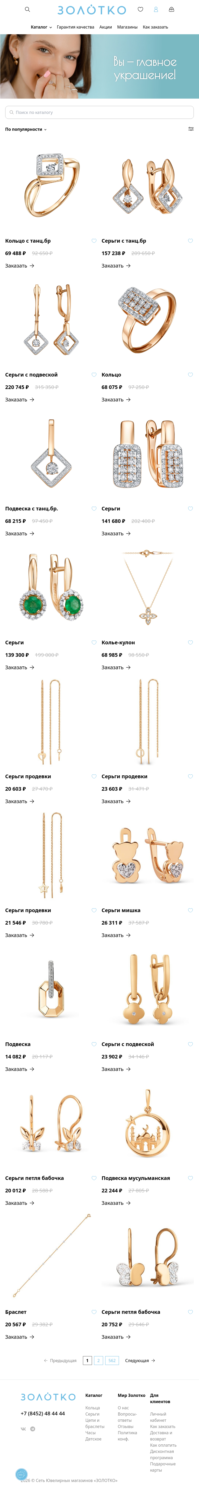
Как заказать (155, 27)
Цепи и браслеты (95, 1423)
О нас (123, 1408)
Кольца (93, 1408)
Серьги (93, 1414)
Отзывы (125, 1426)
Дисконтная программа (162, 1454)
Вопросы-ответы (127, 1417)
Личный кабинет (158, 1417)
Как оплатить (163, 1445)
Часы (91, 1433)
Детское (94, 1439)
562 (112, 1360)
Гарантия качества (75, 27)
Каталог (41, 27)
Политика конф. (127, 1436)
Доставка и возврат (161, 1436)
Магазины (127, 27)
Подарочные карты (163, 1467)
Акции (106, 27)
